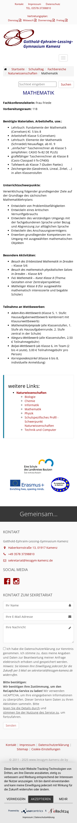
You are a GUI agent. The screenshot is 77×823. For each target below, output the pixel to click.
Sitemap (22, 749)
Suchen (66, 84)
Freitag (62, 20)
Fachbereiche (57, 69)
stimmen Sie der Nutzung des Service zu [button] (31, 712)
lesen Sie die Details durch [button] (21, 708)
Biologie (30, 397)
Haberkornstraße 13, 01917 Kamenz (30, 548)
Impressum (34, 4)
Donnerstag (47, 20)
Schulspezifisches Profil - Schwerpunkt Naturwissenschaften (42, 421)
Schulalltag (36, 69)
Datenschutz (53, 4)
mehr (63, 799)
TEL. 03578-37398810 (38, 8)
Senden (11, 725)
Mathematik (33, 409)
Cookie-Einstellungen (45, 749)
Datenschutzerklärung (53, 745)
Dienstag (15, 20)
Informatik (32, 405)
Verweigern (16, 799)
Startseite (18, 69)
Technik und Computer (40, 430)
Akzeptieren (41, 799)
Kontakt (19, 4)
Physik (29, 413)
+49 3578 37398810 (18, 554)
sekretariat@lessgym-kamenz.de (28, 560)
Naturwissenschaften (22, 73)
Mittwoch (30, 20)
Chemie (30, 401)
